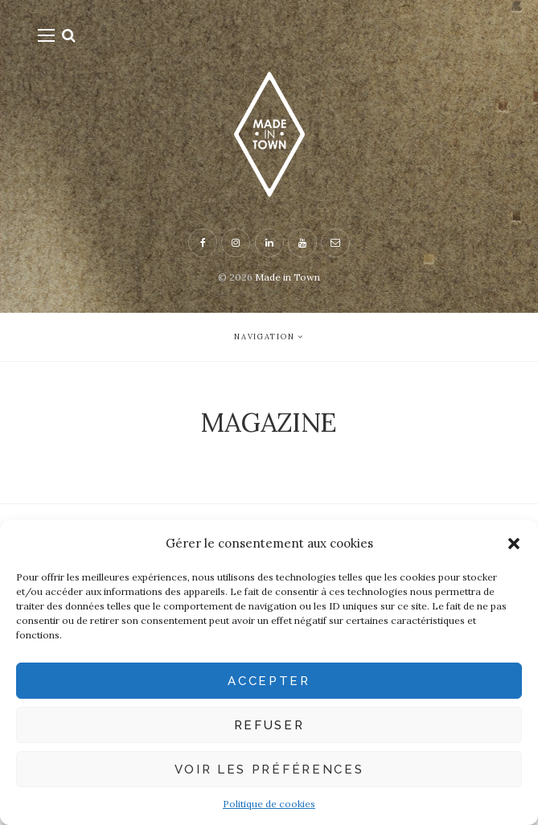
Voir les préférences (269, 769)
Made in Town (287, 277)
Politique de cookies (269, 804)
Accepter (269, 681)
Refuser (269, 725)
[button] (514, 544)
